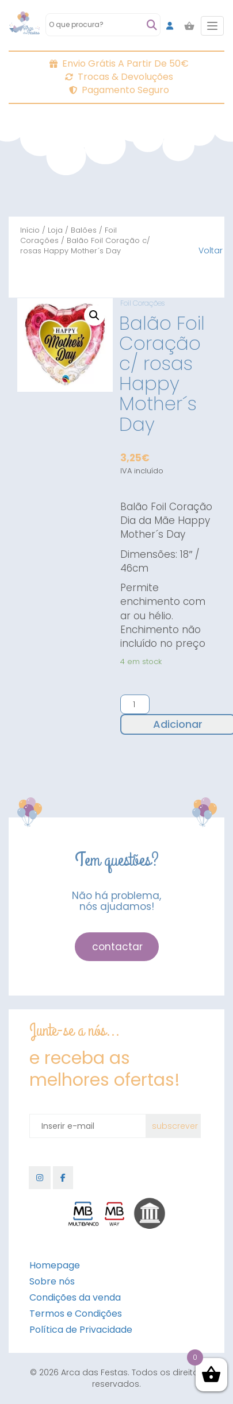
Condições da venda (75, 1297)
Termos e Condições (75, 1313)
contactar (117, 947)
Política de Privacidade (80, 1329)
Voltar (210, 250)
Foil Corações (142, 303)
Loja (55, 230)
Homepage (54, 1265)
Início (30, 230)
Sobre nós (52, 1281)
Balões (84, 230)
